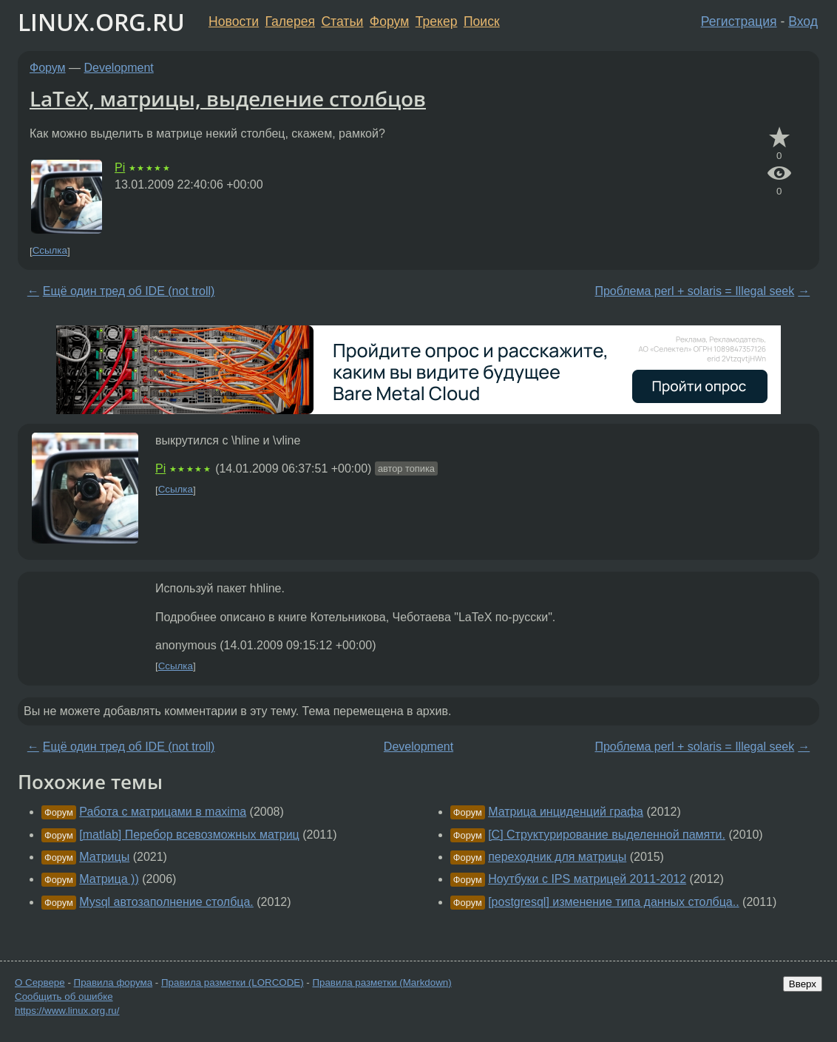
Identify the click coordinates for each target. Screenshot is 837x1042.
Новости (234, 21)
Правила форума (113, 982)
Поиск (482, 21)
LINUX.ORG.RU (101, 22)
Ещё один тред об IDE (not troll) (129, 291)
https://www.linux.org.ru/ (67, 1010)
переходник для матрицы (557, 856)
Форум (389, 21)
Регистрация (739, 21)
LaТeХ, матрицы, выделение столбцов (228, 98)
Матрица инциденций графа (565, 811)
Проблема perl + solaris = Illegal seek (694, 291)
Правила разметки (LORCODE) (232, 982)
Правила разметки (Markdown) (381, 982)
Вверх (802, 983)
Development (119, 67)
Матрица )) (108, 879)
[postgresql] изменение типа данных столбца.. (613, 902)
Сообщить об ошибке (64, 996)
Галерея (290, 21)
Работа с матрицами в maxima (162, 811)
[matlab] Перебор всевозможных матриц (189, 834)
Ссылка (50, 251)
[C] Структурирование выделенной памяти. (606, 834)
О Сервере (40, 982)
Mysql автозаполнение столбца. (166, 902)
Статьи (342, 21)
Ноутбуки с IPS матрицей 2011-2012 (587, 879)
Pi (120, 167)
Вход (803, 21)
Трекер (437, 21)
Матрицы (104, 856)
